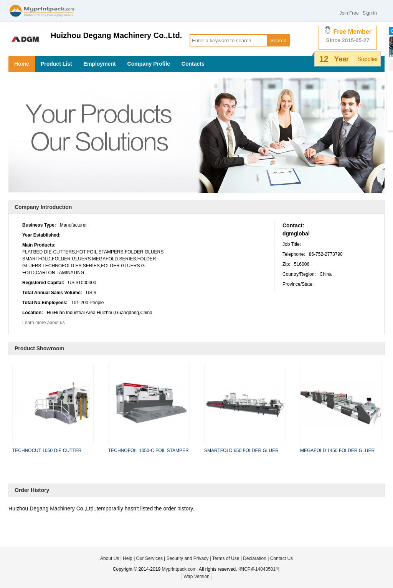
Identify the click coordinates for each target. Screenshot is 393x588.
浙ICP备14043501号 (259, 569)
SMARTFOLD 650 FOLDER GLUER (241, 450)
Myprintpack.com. (179, 569)
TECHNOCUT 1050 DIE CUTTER (46, 450)
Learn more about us (43, 322)
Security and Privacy (187, 558)
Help (127, 558)
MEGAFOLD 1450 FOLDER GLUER (337, 450)
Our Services (149, 558)
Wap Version (196, 576)
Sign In (370, 13)
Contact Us (281, 558)
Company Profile (148, 64)
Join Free (349, 13)
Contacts (193, 64)
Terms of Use (226, 558)
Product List (56, 64)
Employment (100, 64)
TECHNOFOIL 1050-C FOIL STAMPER (148, 450)
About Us (109, 558)
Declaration (254, 558)
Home (21, 64)
